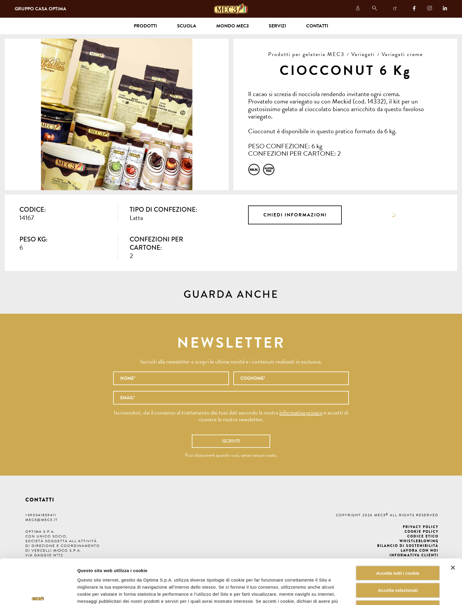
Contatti (317, 25)
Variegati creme (402, 54)
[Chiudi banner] (453, 534)
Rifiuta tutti (397, 573)
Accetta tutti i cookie (398, 539)
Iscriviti (231, 441)
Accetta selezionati (398, 556)
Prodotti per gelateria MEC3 (306, 54)
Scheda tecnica (393, 214)
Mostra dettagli (299, 593)
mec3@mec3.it (41, 519)
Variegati (363, 54)
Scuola (186, 25)
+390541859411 (40, 515)
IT (395, 8)
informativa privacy (300, 412)
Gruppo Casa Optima (40, 8)
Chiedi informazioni (295, 214)
